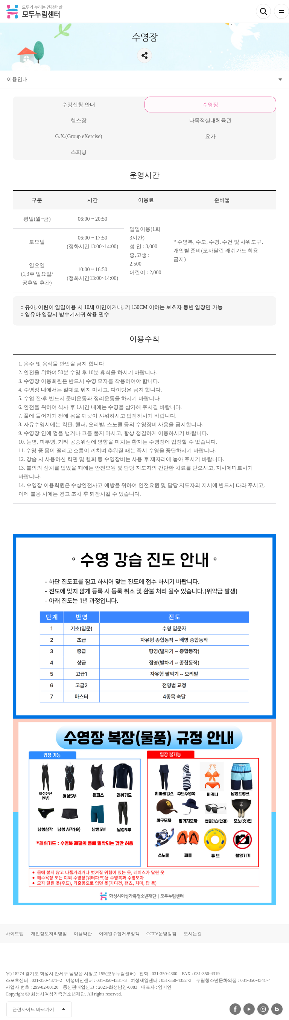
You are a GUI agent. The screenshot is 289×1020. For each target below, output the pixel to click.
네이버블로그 (277, 1009)
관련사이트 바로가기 (33, 1009)
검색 (263, 11)
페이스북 (235, 1009)
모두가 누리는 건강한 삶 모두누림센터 (34, 11)
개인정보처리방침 (49, 933)
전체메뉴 (281, 11)
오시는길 (193, 933)
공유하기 (144, 55)
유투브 (249, 1009)
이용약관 (83, 933)
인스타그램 (263, 1009)
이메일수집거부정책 (119, 933)
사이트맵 (15, 933)
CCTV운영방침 (161, 933)
